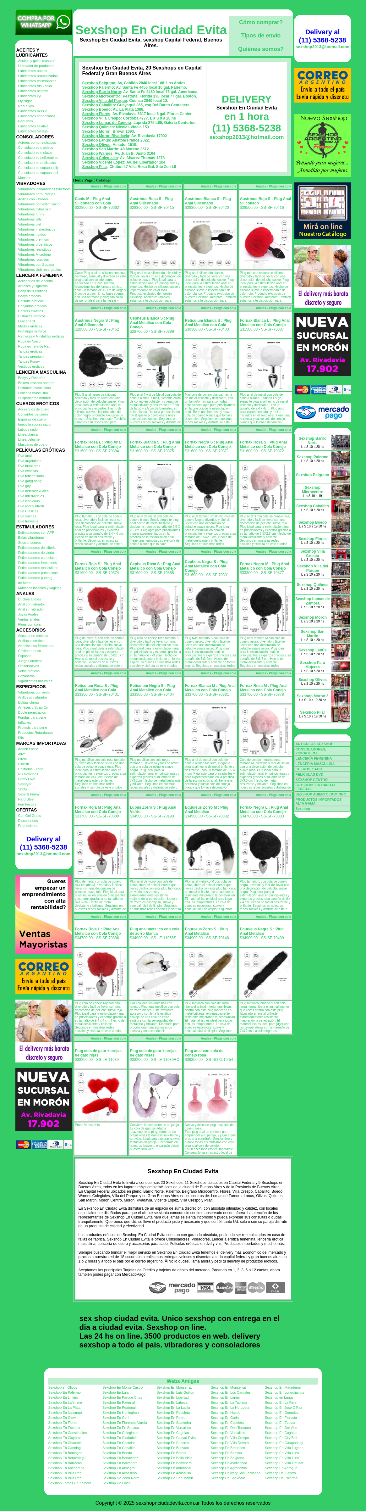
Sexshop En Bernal (171, 1453)
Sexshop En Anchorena (66, 1468)
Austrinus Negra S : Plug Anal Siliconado (97, 322)
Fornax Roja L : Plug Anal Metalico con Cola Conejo (98, 931)
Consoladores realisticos (37, 162)
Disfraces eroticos (32, 316)
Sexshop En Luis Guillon (175, 1392)
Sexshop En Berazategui (67, 1458)
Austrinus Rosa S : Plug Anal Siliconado (151, 201)
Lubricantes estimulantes (37, 81)
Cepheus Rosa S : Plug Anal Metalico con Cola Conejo (155, 566)
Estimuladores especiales (37, 558)
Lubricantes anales (32, 71)
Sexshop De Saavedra (228, 1478)
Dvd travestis (28, 521)
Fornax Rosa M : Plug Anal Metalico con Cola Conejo (264, 687)
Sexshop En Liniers (63, 1397)
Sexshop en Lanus (279, 1397)
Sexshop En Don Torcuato (231, 1428)
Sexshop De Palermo (281, 1478)
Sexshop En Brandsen (228, 1448)
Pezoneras (26, 676)
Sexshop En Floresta (281, 1417)
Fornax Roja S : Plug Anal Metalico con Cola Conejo (98, 566)
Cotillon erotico (29, 651)
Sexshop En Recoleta (173, 1412)
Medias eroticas (30, 326)
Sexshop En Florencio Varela (124, 1423)
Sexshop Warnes (97, 153)
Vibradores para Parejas (36, 194)
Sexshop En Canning (64, 1448)
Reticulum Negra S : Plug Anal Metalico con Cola (152, 687)
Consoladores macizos (35, 147)
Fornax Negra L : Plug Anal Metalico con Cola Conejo (264, 809)
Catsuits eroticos (31, 301)
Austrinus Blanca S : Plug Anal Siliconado (208, 201)
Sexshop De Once (116, 1483)
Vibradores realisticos (34, 249)
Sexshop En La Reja (280, 1402)
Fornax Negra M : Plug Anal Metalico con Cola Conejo (264, 566)
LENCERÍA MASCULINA (315, 764)
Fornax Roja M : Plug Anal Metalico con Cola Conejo (98, 809)
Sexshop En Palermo (64, 1392)
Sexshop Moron (96, 131)
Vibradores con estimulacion (40, 204)
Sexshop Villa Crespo (101, 118)
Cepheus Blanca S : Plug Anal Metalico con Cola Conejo (152, 322)
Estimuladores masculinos (38, 568)
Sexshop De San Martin (174, 1478)
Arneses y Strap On (33, 707)
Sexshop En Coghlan (172, 1433)
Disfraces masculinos (34, 388)
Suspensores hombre (34, 398)
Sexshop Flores (96, 114)
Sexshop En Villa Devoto (230, 1443)
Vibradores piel (29, 224)
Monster (24, 178)
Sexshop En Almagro (118, 1468)
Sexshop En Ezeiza (280, 1423)
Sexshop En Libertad (172, 1397)
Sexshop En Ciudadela (120, 1438)
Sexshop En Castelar (118, 1443)
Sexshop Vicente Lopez (103, 162)
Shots (22, 789)
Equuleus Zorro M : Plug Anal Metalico (207, 809)
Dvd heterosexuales (33, 491)
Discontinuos (28, 820)
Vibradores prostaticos (35, 244)
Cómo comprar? (261, 22)
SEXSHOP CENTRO (312, 780)
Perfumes (25, 121)
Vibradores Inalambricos (36, 229)
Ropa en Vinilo (29, 341)
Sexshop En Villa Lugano (284, 1448)
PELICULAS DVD (310, 774)
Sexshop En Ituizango (65, 1412)
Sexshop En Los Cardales (231, 1392)
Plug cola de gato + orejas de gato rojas (98, 1053)
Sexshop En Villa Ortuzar (284, 1463)
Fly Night (25, 101)
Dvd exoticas (28, 471)
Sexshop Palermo (98, 87)
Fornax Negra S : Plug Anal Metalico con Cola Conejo (209, 444)
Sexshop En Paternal (118, 1402)
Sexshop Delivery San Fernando (235, 1473)
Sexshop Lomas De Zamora (69, 1483)
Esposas (24, 656)
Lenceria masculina (33, 393)
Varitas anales (29, 619)
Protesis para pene (32, 727)
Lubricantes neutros (33, 91)
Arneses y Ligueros (33, 286)
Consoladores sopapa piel (38, 173)
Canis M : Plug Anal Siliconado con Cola (93, 201)
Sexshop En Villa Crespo (230, 1438)
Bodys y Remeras (32, 378)
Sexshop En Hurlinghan (120, 1412)
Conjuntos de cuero (33, 414)
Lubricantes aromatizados (38, 76)
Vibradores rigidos (32, 234)
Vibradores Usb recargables (39, 269)
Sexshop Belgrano (98, 83)
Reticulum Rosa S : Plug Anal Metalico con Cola (97, 687)
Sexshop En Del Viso (281, 1428)
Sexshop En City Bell (281, 1438)
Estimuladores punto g (35, 578)
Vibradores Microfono (34, 254)
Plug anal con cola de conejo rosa (204, 1053)
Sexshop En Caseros (172, 1443)
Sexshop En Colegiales (120, 1433)
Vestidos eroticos (31, 366)
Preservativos (28, 666)
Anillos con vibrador (33, 199)
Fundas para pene (32, 717)
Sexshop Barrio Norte (101, 92)
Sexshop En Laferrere (65, 1402)
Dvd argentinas (29, 461)
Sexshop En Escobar (64, 1428)
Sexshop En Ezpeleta (227, 1423)
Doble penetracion (32, 712)
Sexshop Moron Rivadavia (105, 136)
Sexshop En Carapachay (284, 1443)
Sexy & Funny (29, 794)
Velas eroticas (29, 671)
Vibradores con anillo (34, 692)
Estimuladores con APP (36, 532)
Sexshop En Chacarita (65, 1443)
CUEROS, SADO (309, 769)
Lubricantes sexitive (33, 126)
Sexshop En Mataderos (283, 1387)
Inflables (24, 722)
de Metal (24, 583)
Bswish (23, 764)
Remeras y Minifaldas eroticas (41, 336)
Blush (22, 759)
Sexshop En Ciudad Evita (151, 30)
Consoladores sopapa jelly (38, 168)
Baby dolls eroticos (32, 291)
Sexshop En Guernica (281, 1412)
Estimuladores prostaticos (38, 573)
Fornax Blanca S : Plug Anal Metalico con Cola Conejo (155, 444)
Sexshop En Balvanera (120, 1463)
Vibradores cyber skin (35, 209)
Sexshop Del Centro (280, 1473)
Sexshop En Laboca (171, 1402)
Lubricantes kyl (29, 96)
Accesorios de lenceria (35, 281)
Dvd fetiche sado (31, 476)
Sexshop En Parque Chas (122, 1397)
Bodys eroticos (29, 296)
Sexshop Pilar (94, 166)
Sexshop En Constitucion (67, 1433)
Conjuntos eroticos (32, 306)
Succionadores (29, 542)
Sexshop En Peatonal (119, 1407)
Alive (22, 754)
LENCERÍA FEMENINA (314, 758)
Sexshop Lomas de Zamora (106, 122)
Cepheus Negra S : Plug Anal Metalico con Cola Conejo (206, 566)
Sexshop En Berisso (226, 1453)
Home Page (83, 180)
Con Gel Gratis (29, 815)
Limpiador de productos (36, 66)
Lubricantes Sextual (33, 131)
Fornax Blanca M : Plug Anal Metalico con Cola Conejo (210, 687)
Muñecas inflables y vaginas (40, 588)
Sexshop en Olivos (62, 1387)
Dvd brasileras (29, 466)
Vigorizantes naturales (35, 681)
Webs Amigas (183, 1381)
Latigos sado (28, 429)
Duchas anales (29, 599)
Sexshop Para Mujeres (312, 665)
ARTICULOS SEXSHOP (314, 744)
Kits (21, 737)
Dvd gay (24, 486)
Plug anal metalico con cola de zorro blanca (154, 931)
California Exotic (30, 769)
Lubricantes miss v (32, 111)
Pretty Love (27, 779)
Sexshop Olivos (96, 144)
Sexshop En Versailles (173, 1428)
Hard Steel (26, 799)
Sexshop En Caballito (118, 1448)
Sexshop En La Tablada (229, 1402)
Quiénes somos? (261, 49)
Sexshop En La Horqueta (230, 1407)
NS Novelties (28, 774)
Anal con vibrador (31, 604)
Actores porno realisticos (37, 142)
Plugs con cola (29, 624)
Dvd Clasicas (28, 511)
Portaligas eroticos (32, 331)
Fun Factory (27, 804)
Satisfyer (25, 784)
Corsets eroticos (30, 311)
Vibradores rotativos (33, 259)
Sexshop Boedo (96, 109)
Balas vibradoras (31, 537)
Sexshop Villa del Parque (104, 100)
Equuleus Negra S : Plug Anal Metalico (262, 931)
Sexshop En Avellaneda (229, 1463)
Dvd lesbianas (29, 501)
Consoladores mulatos (35, 152)
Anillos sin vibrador (32, 697)
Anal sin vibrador (31, 609)
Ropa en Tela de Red (34, 346)
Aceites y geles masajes (36, 61)
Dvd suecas (27, 516)
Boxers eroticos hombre (36, 383)
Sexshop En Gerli (115, 1417)
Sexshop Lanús (96, 140)
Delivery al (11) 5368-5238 (43, 843)
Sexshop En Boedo (117, 1453)
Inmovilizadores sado (34, 424)
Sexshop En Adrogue (281, 1468)
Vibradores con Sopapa (36, 264)
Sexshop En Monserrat (174, 1387)
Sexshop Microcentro (101, 96)
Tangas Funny (29, 361)
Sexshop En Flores (63, 1423)
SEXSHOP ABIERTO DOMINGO (321, 794)
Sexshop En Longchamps (284, 1392)
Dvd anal (25, 456)
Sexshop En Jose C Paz (283, 1407)
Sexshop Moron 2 (312, 696)
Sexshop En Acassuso (119, 1473)
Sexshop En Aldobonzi (173, 1468)
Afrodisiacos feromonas (36, 646)
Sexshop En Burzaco (172, 1448)
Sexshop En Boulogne (65, 1453)
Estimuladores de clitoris (37, 547)
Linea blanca (28, 434)
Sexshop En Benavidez (120, 1458)
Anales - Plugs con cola (108, 186)
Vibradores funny (31, 214)
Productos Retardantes (36, 732)
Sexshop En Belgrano (227, 1458)
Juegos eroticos (30, 661)
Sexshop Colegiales (100, 158)
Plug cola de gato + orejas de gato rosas (153, 1053)
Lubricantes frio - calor (35, 86)
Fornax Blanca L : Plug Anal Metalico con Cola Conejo (265, 322)
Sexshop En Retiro (170, 1417)
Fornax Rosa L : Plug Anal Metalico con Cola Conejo (98, 444)
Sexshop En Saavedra (173, 1423)
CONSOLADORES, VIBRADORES (311, 751)
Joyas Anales (28, 614)
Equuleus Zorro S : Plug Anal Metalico (206, 931)
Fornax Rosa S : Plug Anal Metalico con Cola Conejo (263, 444)
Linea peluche (29, 439)
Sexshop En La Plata (64, 1407)
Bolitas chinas (29, 702)
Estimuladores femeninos (37, 563)
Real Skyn (26, 106)
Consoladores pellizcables (38, 157)
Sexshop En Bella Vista (174, 1458)
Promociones (28, 826)
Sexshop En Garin (225, 1417)
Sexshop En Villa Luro (282, 1453)
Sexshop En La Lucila (173, 1407)
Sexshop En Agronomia (229, 1468)
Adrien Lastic (28, 749)
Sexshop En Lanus (225, 1397)
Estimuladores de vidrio (36, 553)
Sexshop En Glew (62, 1417)
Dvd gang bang (30, 481)
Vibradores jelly (30, 219)
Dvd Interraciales (31, 496)
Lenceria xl (26, 321)
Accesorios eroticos (33, 636)
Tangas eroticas (30, 351)
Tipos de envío (261, 35)
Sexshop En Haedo (226, 1412)
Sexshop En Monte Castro (122, 1387)
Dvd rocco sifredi (31, 506)
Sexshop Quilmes (98, 127)
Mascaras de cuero (33, 444)
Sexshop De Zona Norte (120, 1478)
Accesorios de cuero (34, 409)
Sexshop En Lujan (116, 1392)
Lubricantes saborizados (37, 116)
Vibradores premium (33, 239)
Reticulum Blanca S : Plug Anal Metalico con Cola (208, 322)
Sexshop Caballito (98, 105)
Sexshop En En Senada (120, 1428)
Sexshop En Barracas (65, 1463)
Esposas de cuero (32, 419)
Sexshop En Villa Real (65, 1473)
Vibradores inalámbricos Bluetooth (44, 189)
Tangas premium (31, 356)
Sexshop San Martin (100, 149)
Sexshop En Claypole (64, 1438)
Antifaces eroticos (32, 641)
